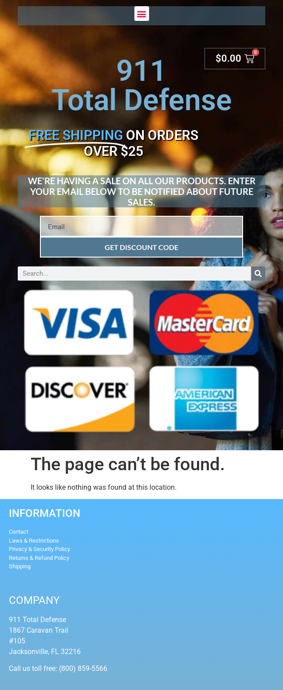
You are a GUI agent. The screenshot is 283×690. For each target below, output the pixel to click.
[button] (141, 13)
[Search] (258, 273)
